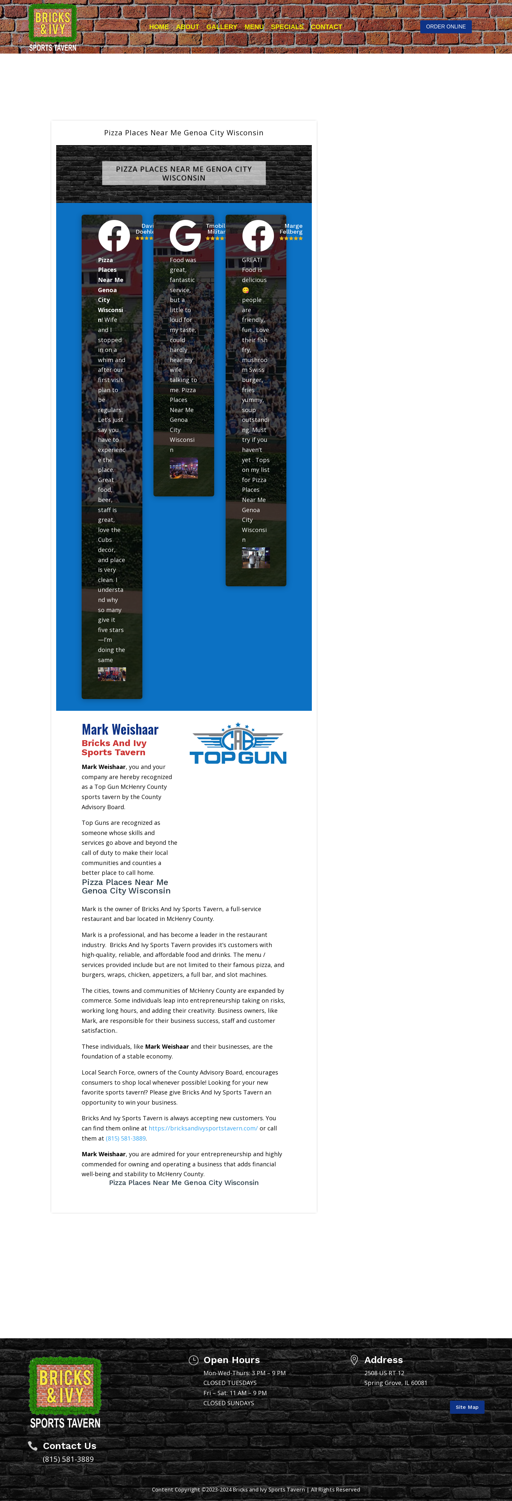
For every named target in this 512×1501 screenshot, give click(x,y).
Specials (287, 26)
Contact (326, 26)
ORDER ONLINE (446, 26)
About (187, 26)
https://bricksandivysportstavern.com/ (203, 1128)
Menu (254, 26)
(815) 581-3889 (126, 1138)
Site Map (467, 1407)
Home (159, 26)
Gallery (221, 26)
